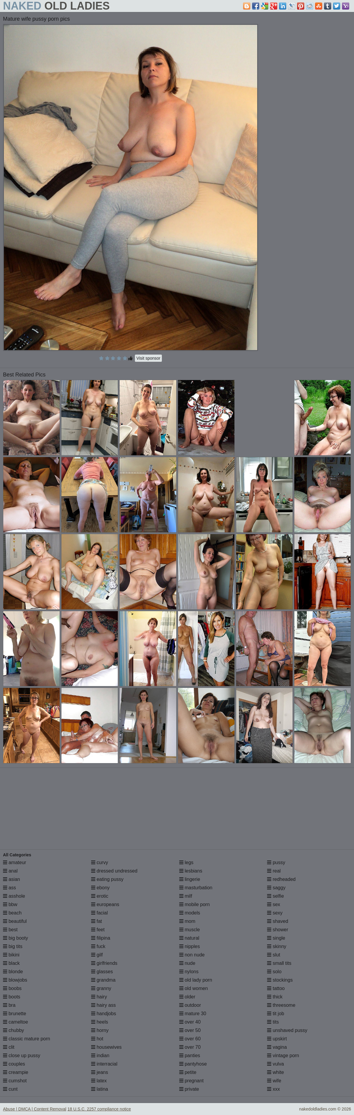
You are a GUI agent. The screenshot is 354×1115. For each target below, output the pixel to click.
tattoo (275, 988)
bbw (10, 904)
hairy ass (103, 1005)
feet (98, 929)
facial (99, 912)
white (275, 1072)
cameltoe (15, 1021)
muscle (189, 929)
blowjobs (15, 980)
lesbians (190, 870)
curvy (99, 862)
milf (185, 896)
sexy (274, 912)
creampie (15, 1072)
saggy (276, 887)
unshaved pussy (287, 1030)
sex (273, 904)
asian (11, 879)
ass (9, 887)
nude (187, 963)
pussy (276, 862)
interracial (104, 1063)
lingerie (189, 879)
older (187, 996)
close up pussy (21, 1055)
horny (100, 1030)
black (11, 963)
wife (274, 1080)
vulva (275, 1063)
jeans (99, 1072)
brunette (14, 1013)
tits (273, 1021)
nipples (189, 946)
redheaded (281, 879)
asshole (14, 896)
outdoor (190, 1005)
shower (277, 929)
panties (189, 1055)
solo (274, 971)
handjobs (103, 1013)
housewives (106, 1047)
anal (10, 870)
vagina (277, 1047)
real (274, 870)
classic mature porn (26, 1038)
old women (193, 988)
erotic (100, 896)
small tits (279, 963)
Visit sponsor (148, 358)
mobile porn (194, 904)
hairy (99, 996)
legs (186, 862)
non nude (192, 954)
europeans (105, 904)
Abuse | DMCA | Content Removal (34, 1109)
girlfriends (104, 963)
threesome (281, 1005)
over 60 (190, 1038)
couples (14, 1063)
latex (99, 1080)
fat (96, 921)
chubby (13, 1030)
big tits (12, 946)
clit (8, 1047)
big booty (15, 938)
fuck (98, 946)
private (189, 1089)
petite (188, 1072)
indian (100, 1055)
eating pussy (107, 879)
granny (101, 988)
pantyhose (193, 1063)
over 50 (190, 1030)
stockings (280, 980)
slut (273, 954)
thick (274, 996)
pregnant (191, 1080)
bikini (11, 954)
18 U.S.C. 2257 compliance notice (99, 1109)
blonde (13, 971)
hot (97, 1038)
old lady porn (195, 980)
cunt (10, 1089)
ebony (100, 887)
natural (189, 938)
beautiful (15, 921)
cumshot (15, 1080)
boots (11, 996)
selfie (275, 896)
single (276, 938)
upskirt (277, 1038)
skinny (276, 946)
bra (9, 1005)
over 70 (190, 1047)
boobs (12, 988)
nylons (189, 971)
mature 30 (192, 1013)
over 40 (190, 1021)
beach (12, 912)
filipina (100, 938)
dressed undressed (114, 870)
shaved (277, 921)
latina (99, 1089)
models (189, 912)
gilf (97, 954)
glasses (102, 971)
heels (99, 1021)
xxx (273, 1089)
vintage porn (283, 1055)
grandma (103, 980)
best (10, 929)
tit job (275, 1013)
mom (187, 921)
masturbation (196, 887)
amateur (14, 862)
